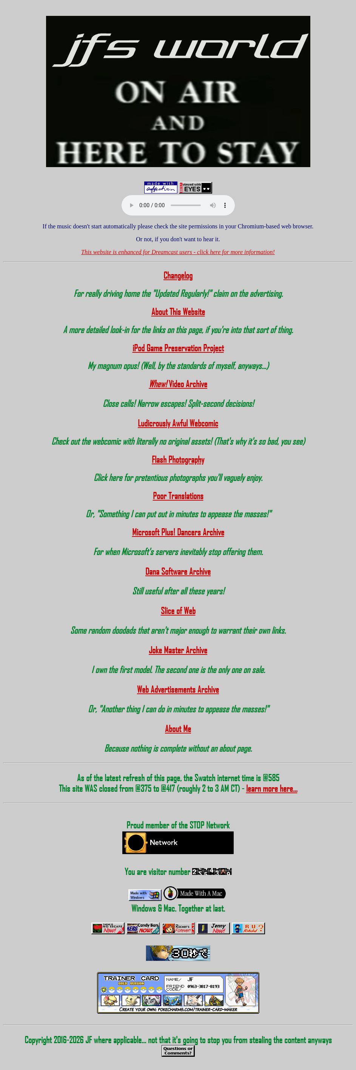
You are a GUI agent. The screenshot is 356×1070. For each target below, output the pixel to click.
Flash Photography (178, 459)
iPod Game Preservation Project (178, 348)
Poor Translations (178, 495)
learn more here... (271, 788)
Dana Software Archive (178, 571)
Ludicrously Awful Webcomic (178, 423)
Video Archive (178, 383)
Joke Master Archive (178, 650)
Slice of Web (178, 610)
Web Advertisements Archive (178, 689)
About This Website (178, 311)
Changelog (178, 275)
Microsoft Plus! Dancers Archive (178, 532)
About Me (178, 728)
